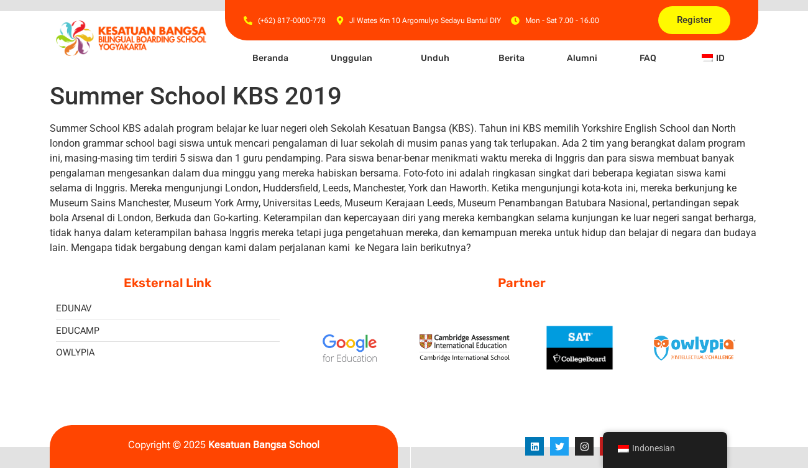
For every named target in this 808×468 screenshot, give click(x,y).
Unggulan (351, 58)
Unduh (435, 58)
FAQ (648, 58)
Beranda (270, 58)
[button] (355, 58)
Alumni (582, 58)
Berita (511, 58)
